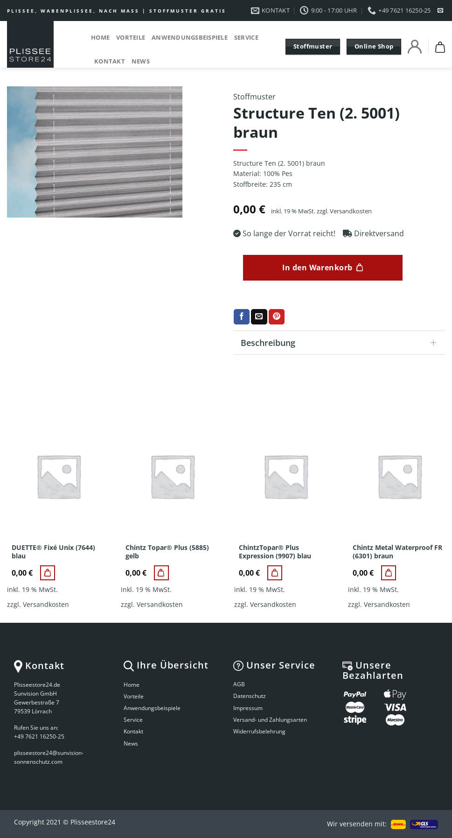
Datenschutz (249, 696)
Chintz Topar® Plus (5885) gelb (167, 551)
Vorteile (130, 37)
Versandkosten (351, 211)
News (141, 61)
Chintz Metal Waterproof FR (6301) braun (397, 551)
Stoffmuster (254, 97)
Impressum (248, 708)
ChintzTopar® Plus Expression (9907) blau (275, 551)
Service (246, 37)
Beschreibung (342, 343)
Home (100, 37)
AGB (239, 684)
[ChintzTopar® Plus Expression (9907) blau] (274, 572)
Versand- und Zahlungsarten (270, 720)
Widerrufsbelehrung (259, 731)
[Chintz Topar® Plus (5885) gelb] (161, 572)
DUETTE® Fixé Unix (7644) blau (53, 551)
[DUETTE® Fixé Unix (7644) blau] (47, 572)
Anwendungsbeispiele (190, 37)
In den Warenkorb (317, 267)
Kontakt (109, 61)
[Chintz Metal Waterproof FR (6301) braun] (388, 572)
